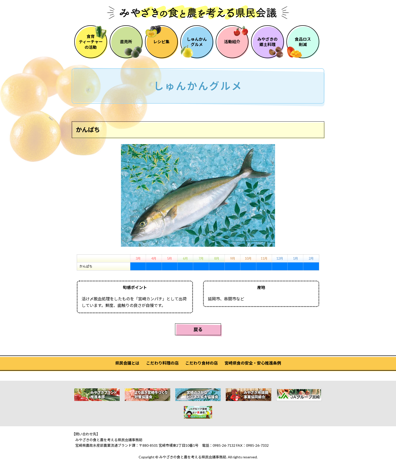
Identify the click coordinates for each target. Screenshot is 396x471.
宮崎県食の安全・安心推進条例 (253, 363)
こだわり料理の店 (162, 363)
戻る (198, 329)
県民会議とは (127, 363)
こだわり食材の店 (201, 363)
